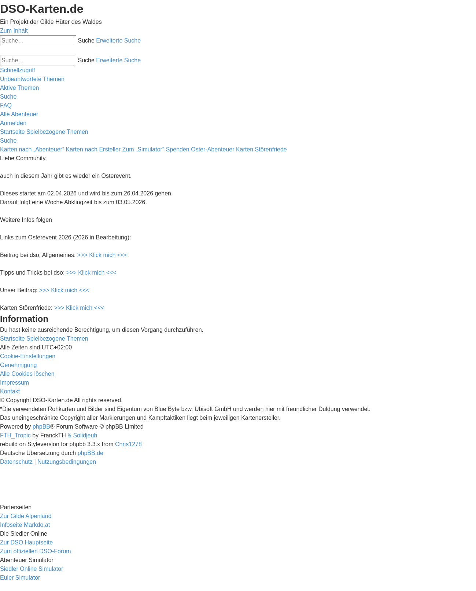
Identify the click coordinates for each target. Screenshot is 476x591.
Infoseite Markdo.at (25, 525)
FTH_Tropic (15, 435)
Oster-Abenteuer (212, 149)
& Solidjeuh (82, 435)
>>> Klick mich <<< (102, 255)
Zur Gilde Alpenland (26, 516)
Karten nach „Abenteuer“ (32, 149)
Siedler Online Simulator (31, 569)
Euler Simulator (20, 578)
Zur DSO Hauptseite (26, 542)
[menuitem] (32, 79)
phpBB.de (90, 453)
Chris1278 (128, 444)
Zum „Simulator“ (143, 149)
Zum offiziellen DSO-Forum (35, 551)
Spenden (177, 149)
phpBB (41, 426)
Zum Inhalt (14, 30)
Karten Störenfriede (261, 149)
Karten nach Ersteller (93, 149)
